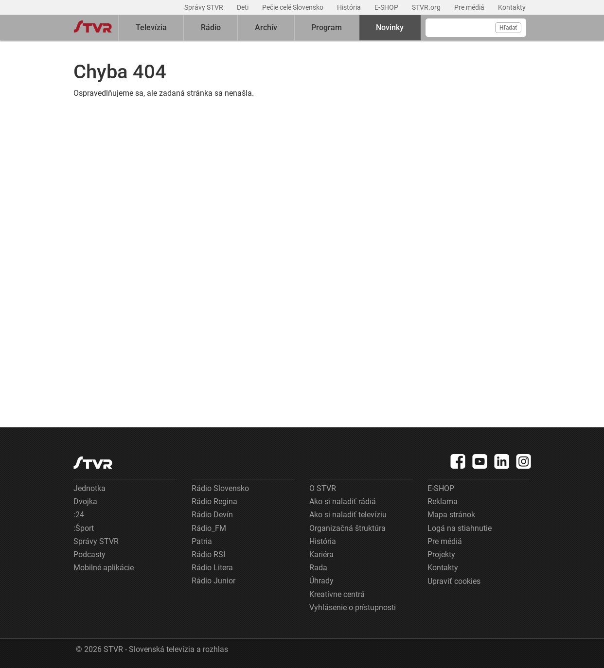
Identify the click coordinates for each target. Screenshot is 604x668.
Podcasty (89, 554)
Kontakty (512, 7)
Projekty (441, 554)
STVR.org (427, 7)
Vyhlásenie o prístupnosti (352, 607)
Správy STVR (204, 7)
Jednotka (89, 488)
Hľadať (508, 27)
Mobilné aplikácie (103, 567)
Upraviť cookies (453, 581)
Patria (202, 541)
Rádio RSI (208, 554)
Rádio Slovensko (220, 488)
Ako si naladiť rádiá (342, 501)
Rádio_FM (209, 528)
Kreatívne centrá (337, 594)
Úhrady (321, 580)
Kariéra (321, 554)
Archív (266, 27)
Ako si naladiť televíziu (348, 514)
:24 (78, 514)
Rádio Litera (212, 567)
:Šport (83, 528)
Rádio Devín (212, 514)
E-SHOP (387, 7)
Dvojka (85, 501)
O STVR (322, 488)
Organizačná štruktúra (347, 528)
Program (326, 27)
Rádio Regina (214, 501)
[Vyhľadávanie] (476, 27)
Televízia (151, 27)
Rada (318, 567)
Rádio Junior (213, 580)
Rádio (211, 27)
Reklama (442, 501)
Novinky (390, 27)
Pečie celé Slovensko (293, 7)
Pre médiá (470, 7)
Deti (243, 7)
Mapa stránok (451, 514)
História (349, 7)
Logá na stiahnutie (459, 528)
